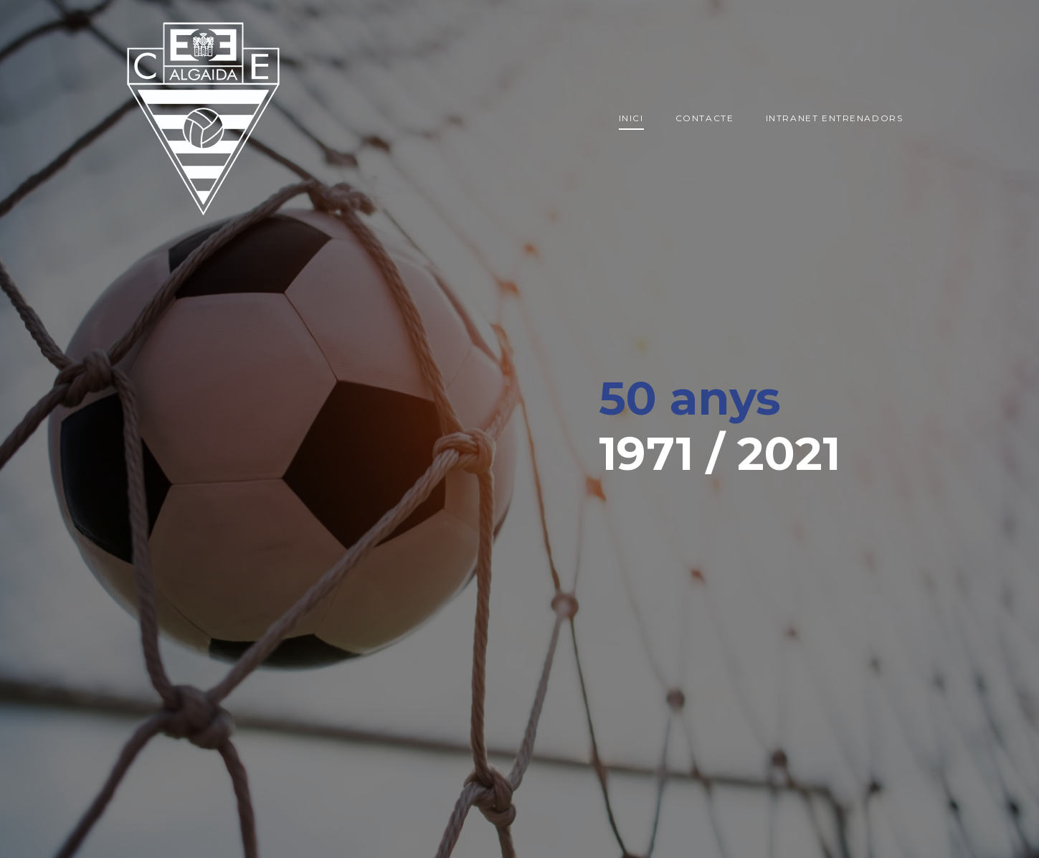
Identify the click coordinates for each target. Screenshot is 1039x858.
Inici (631, 118)
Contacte (704, 118)
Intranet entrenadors (834, 118)
